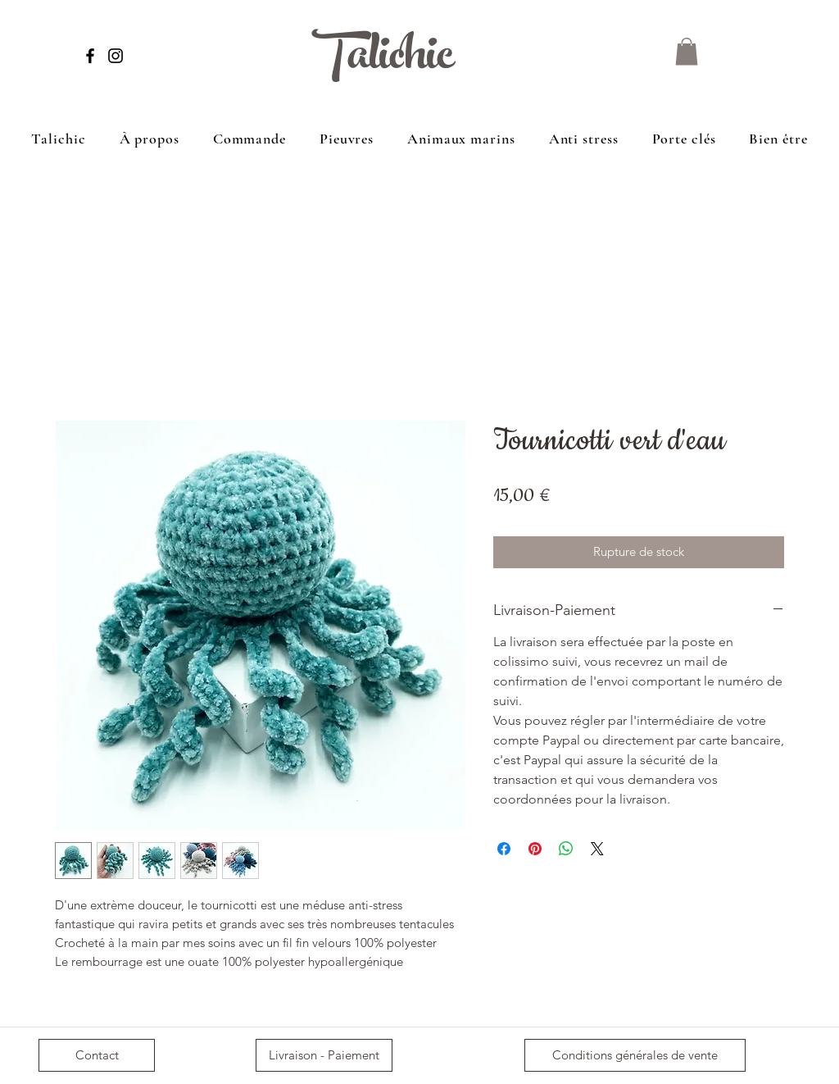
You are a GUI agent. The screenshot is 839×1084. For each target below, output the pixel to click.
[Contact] (97, 1055)
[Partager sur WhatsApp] (566, 849)
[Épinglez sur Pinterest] (535, 849)
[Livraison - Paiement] (324, 1055)
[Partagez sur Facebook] (504, 849)
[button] (686, 51)
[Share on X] (597, 849)
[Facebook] (90, 56)
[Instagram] (115, 56)
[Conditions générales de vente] (635, 1055)
